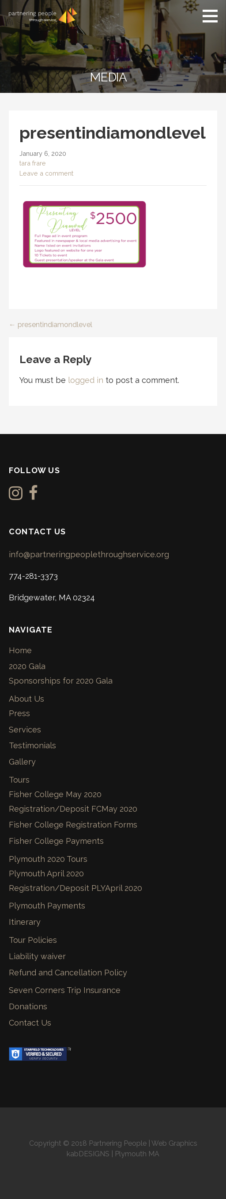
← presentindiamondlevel (50, 324)
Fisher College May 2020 (55, 794)
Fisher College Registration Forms (73, 824)
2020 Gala (27, 666)
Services (25, 729)
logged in (85, 380)
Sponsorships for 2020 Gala (61, 680)
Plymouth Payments (47, 905)
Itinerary (25, 922)
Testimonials (32, 745)
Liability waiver (37, 956)
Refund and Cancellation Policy (68, 972)
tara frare (32, 163)
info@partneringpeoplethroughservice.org (89, 554)
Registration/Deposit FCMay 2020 (73, 808)
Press (19, 713)
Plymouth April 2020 (46, 873)
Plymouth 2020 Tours (48, 859)
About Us (26, 698)
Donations (28, 1006)
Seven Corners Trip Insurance (65, 990)
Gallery (22, 761)
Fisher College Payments (56, 841)
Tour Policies (33, 940)
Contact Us (30, 1022)
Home (20, 650)
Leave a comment (46, 173)
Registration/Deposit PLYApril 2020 (75, 888)
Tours (19, 779)
